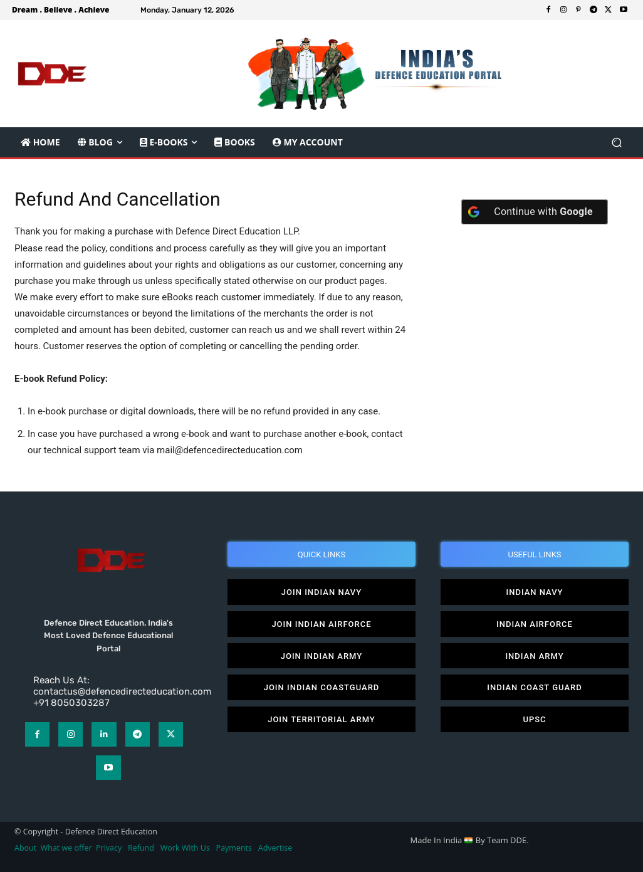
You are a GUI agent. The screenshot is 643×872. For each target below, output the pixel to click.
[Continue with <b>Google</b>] (534, 211)
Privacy (109, 848)
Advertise (275, 848)
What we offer (66, 848)
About (25, 848)
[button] (616, 142)
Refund (141, 848)
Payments (234, 848)
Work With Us (185, 848)
